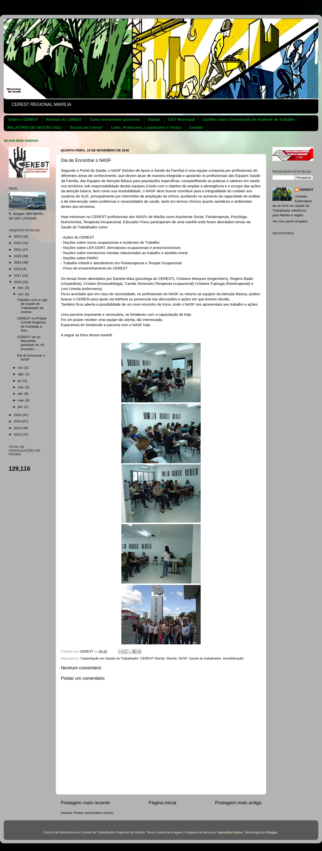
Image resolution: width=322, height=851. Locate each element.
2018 (18, 269)
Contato (196, 127)
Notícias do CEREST (64, 119)
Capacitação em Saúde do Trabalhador (109, 658)
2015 (18, 415)
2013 (18, 428)
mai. (21, 387)
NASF (183, 658)
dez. (21, 288)
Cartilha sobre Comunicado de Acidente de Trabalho (248, 119)
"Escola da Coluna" (86, 127)
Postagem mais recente (85, 802)
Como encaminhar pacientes (115, 119)
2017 (18, 275)
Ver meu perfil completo (290, 221)
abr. (21, 393)
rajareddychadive (230, 832)
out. (21, 367)
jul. (20, 381)
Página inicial (162, 802)
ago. (21, 374)
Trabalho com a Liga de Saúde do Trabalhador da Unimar (32, 306)
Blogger (271, 832)
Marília (172, 658)
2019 (18, 262)
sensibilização (233, 658)
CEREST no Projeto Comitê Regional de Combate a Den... (32, 324)
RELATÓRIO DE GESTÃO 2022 (34, 127)
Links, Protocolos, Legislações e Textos (146, 127)
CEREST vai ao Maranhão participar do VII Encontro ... (30, 343)
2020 (18, 256)
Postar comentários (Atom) (94, 813)
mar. (21, 400)
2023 (18, 236)
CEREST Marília (152, 658)
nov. (21, 294)
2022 (18, 243)
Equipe (154, 119)
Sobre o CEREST (23, 119)
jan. (21, 407)
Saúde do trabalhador (205, 658)
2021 (18, 249)
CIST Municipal (181, 119)
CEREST (306, 190)
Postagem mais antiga (238, 802)
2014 (18, 421)
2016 (18, 282)
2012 (18, 434)
